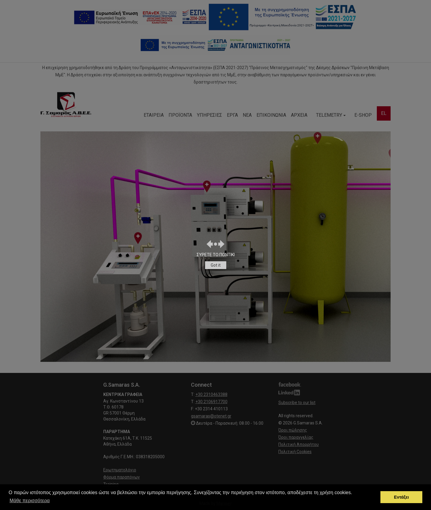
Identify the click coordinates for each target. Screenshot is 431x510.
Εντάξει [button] (401, 497)
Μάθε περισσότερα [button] (30, 500)
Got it (216, 265)
